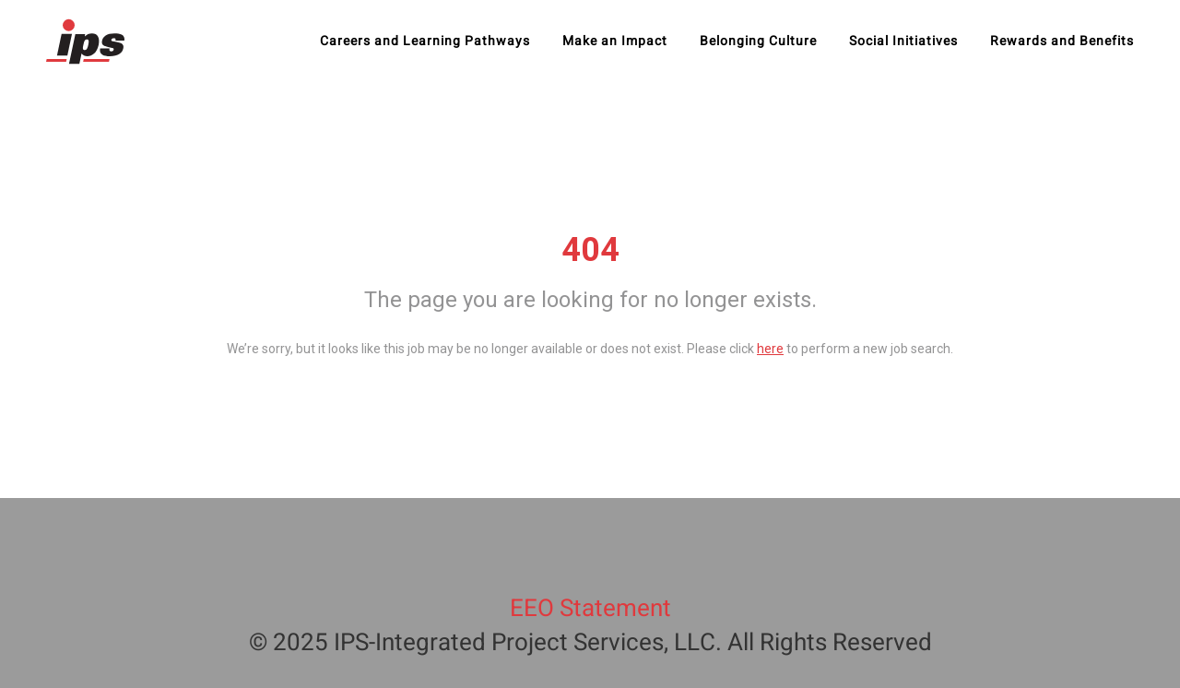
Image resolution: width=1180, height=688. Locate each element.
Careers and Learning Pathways (425, 41)
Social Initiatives (903, 41)
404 (590, 250)
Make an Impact (614, 41)
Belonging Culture (758, 41)
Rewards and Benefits (1062, 41)
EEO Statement (590, 608)
